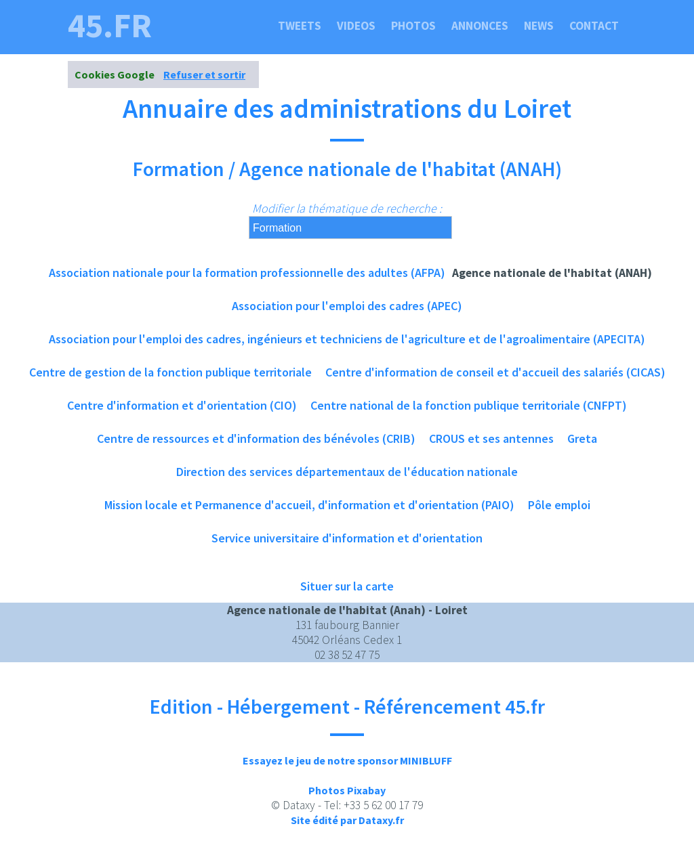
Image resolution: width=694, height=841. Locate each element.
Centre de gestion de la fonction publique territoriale (170, 372)
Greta (582, 438)
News (539, 25)
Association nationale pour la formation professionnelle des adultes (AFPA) (247, 272)
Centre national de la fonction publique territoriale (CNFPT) (468, 405)
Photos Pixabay (347, 790)
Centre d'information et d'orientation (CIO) (182, 405)
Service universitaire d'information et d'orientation (347, 538)
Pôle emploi (559, 505)
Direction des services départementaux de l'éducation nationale (347, 471)
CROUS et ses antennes (491, 438)
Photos (413, 25)
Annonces (479, 25)
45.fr (110, 26)
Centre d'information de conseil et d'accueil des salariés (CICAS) (495, 372)
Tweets (299, 25)
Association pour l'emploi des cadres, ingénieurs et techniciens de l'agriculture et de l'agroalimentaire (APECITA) (347, 339)
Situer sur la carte (347, 586)
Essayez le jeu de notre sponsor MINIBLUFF (347, 760)
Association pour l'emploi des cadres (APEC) (347, 306)
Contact (594, 25)
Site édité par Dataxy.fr (347, 820)
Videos (356, 25)
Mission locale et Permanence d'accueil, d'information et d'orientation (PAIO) (309, 505)
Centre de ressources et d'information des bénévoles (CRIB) (256, 438)
